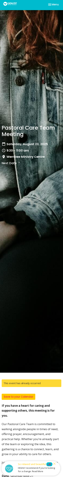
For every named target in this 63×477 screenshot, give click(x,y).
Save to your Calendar (18, 396)
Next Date (11, 163)
